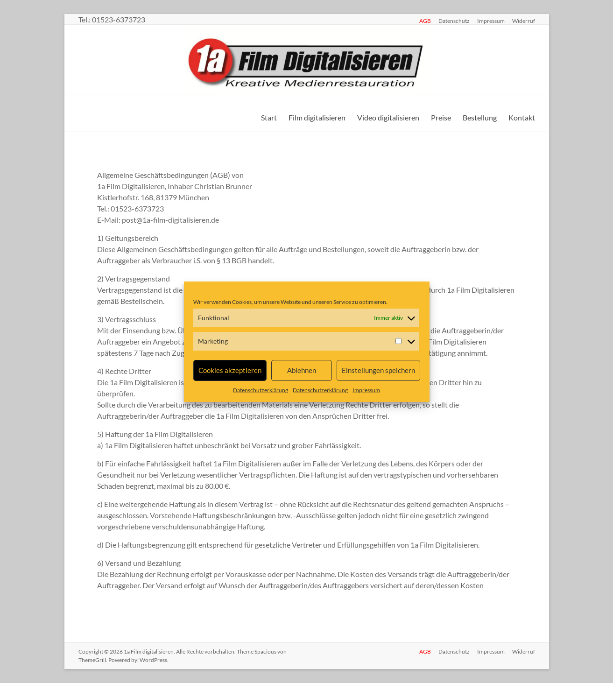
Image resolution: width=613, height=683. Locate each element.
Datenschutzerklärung (260, 390)
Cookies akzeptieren (229, 370)
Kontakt (521, 117)
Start (269, 117)
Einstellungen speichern (378, 370)
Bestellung (480, 117)
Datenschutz (454, 20)
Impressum (366, 390)
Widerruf (523, 20)
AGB (425, 20)
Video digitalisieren (388, 117)
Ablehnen (301, 370)
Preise (441, 117)
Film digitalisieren (317, 117)
